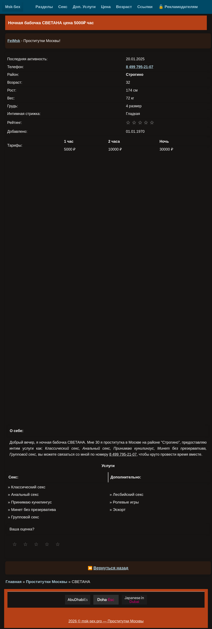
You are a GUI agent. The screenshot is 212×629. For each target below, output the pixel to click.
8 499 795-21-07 (139, 67)
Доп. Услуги (84, 7)
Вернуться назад (110, 568)
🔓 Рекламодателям (178, 7)
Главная (14, 582)
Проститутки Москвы (46, 582)
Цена (106, 7)
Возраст (124, 7)
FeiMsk (13, 41)
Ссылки (145, 7)
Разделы (44, 7)
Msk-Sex (12, 7)
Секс (62, 7)
